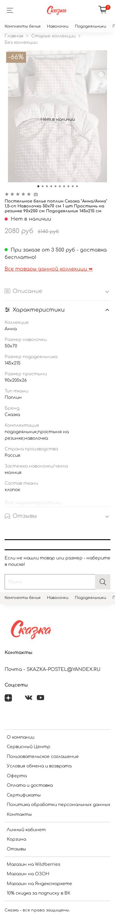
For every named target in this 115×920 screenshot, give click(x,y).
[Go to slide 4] (51, 186)
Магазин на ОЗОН (28, 874)
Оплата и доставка (30, 785)
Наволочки (57, 26)
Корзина (16, 839)
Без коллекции (21, 42)
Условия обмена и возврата (39, 766)
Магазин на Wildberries (33, 864)
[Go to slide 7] (64, 186)
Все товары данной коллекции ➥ (49, 269)
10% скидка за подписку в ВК (39, 893)
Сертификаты (24, 795)
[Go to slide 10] (77, 186)
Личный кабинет (26, 829)
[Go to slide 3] (47, 186)
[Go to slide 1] (38, 186)
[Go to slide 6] (60, 186)
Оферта (17, 776)
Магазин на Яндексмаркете (39, 883)
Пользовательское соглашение (43, 756)
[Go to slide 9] (73, 186)
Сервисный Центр (28, 746)
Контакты (19, 814)
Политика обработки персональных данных (58, 804)
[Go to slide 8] (68, 186)
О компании (20, 737)
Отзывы (16, 849)
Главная (14, 36)
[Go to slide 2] (43, 186)
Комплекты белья (22, 26)
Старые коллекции (53, 36)
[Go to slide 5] (55, 186)
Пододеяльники (90, 26)
